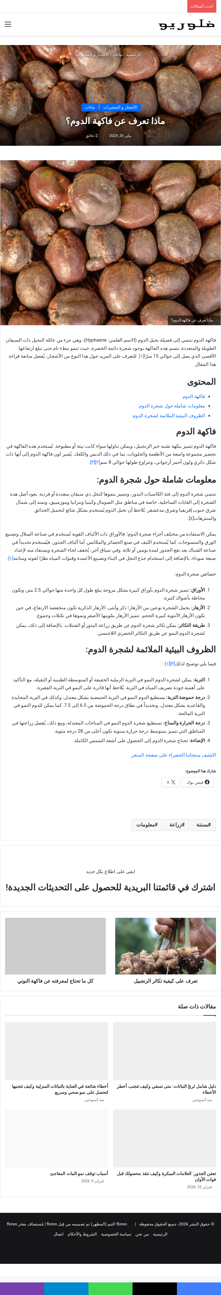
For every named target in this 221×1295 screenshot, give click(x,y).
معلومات (145, 825)
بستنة (202, 825)
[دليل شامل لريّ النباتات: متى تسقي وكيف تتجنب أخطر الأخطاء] (164, 1051)
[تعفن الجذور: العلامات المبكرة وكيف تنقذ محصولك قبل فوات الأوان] (164, 1138)
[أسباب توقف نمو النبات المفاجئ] (56, 1138)
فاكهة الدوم (194, 396)
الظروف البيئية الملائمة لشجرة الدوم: (168, 415)
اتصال (59, 1234)
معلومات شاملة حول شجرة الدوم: (171, 406)
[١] (10, 558)
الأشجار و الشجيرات (92, 54)
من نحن (142, 1234)
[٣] (92, 462)
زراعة (175, 825)
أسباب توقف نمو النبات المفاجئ (79, 1173)
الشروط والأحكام (82, 1234)
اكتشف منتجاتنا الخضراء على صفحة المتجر (173, 755)
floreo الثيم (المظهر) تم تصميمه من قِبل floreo (87, 1224)
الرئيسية (136, 54)
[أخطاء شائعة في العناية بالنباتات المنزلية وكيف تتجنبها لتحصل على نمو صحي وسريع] (56, 1051)
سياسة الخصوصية (116, 1234)
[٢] (97, 462)
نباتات (118, 54)
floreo (12, 1224)
